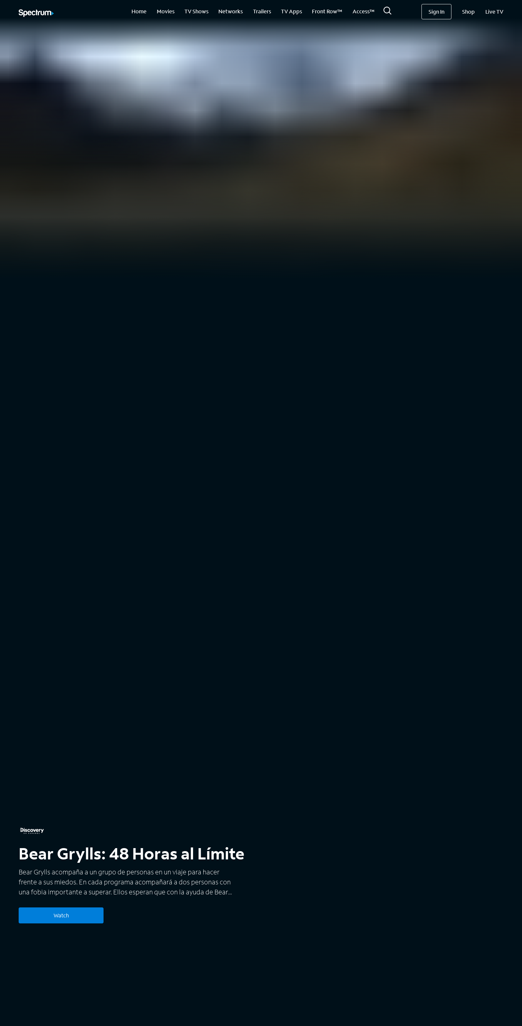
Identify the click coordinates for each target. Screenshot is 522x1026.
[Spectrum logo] (36, 13)
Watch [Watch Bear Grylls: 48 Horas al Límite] (61, 915)
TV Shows (196, 11)
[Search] (388, 12)
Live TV (494, 11)
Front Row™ (327, 11)
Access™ (364, 11)
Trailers (262, 11)
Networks (230, 11)
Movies (165, 11)
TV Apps (291, 11)
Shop (468, 11)
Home (138, 11)
